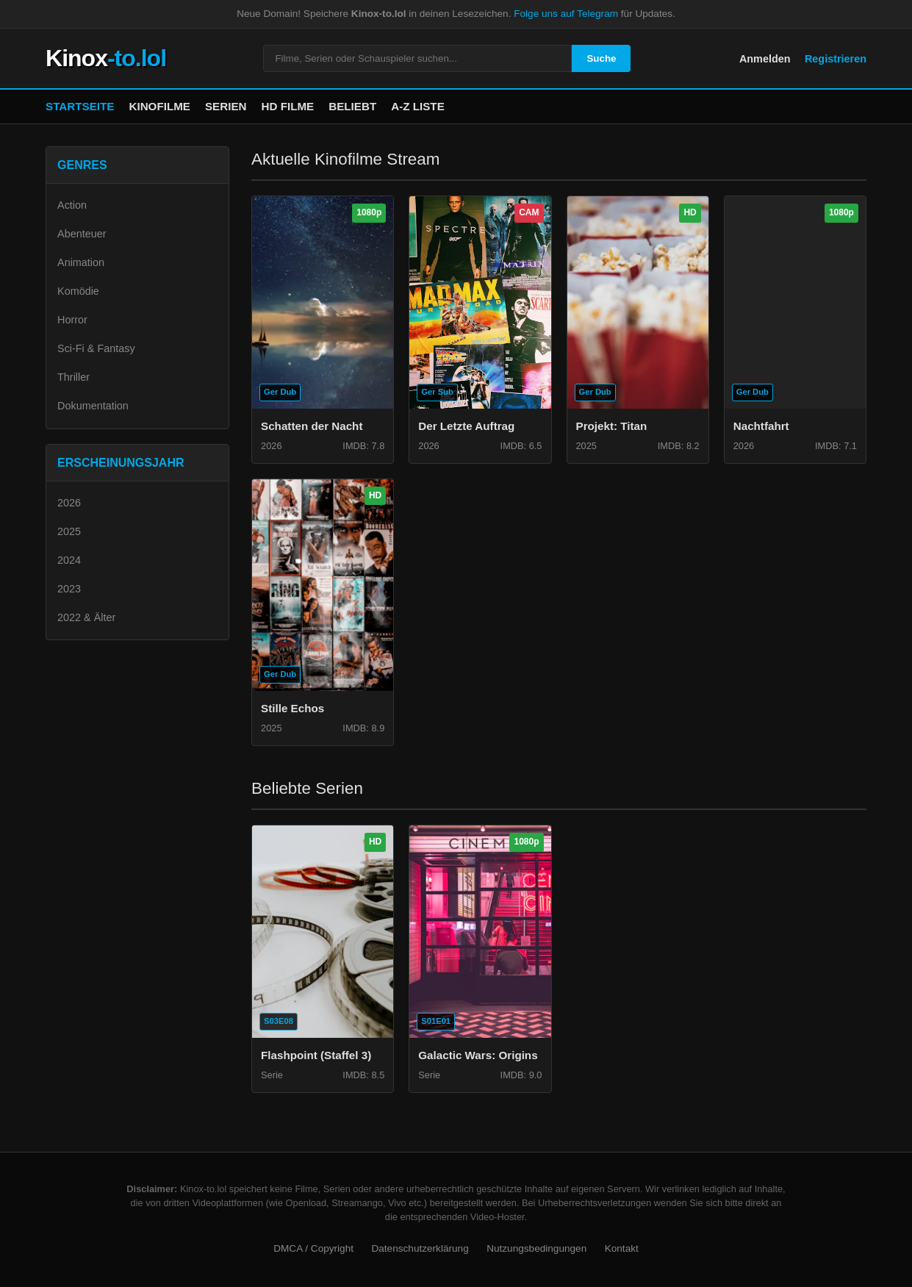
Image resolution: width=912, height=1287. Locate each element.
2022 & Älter (86, 617)
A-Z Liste (418, 106)
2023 (69, 589)
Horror (72, 320)
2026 (69, 503)
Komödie (78, 291)
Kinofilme (159, 106)
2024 (69, 560)
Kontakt (622, 1248)
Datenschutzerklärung (419, 1248)
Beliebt (352, 106)
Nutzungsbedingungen (536, 1248)
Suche (601, 58)
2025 (69, 531)
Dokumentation (93, 406)
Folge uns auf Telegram (566, 13)
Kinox (106, 58)
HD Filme (288, 106)
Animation (80, 262)
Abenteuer (81, 234)
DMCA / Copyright (313, 1248)
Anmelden (765, 59)
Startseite (80, 106)
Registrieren (835, 59)
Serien (226, 106)
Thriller (73, 377)
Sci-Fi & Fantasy (96, 348)
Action (72, 205)
